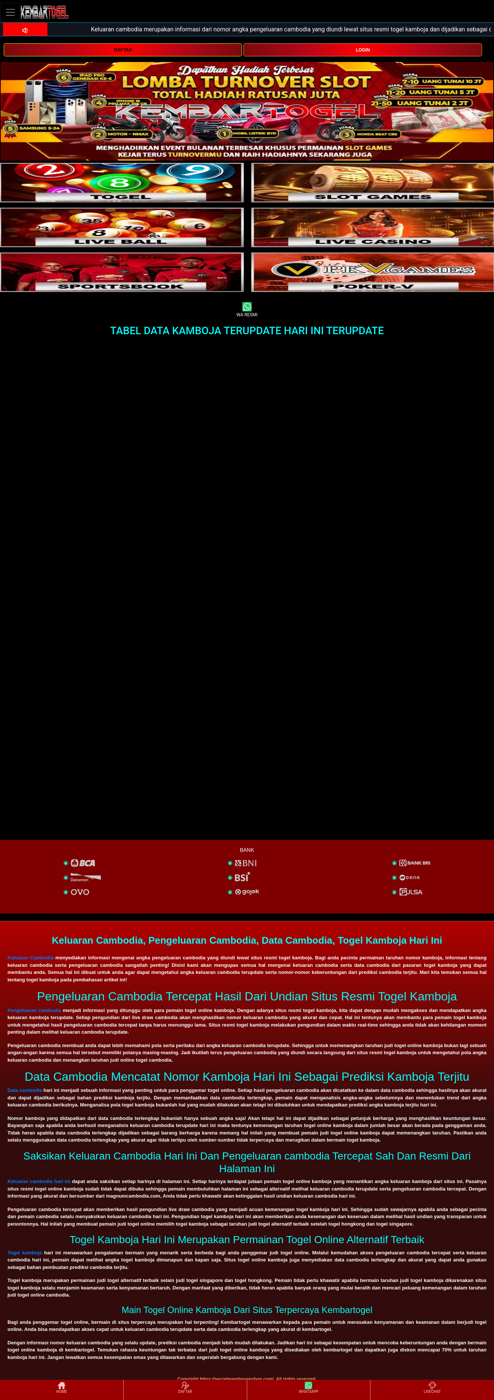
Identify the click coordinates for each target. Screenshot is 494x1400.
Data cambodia (24, 1090)
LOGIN (363, 50)
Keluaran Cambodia (30, 957)
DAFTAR (123, 50)
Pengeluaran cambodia (34, 1010)
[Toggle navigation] (10, 12)
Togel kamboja (24, 1252)
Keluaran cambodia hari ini (38, 1181)
